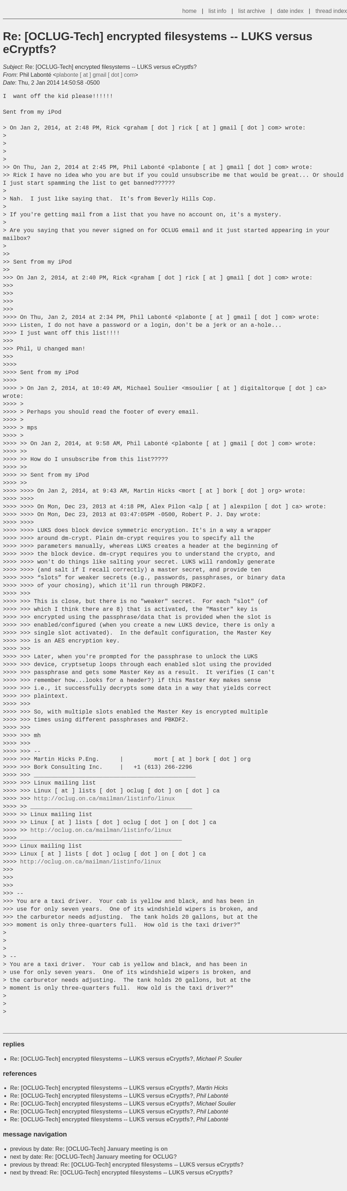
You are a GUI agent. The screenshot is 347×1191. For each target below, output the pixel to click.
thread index (331, 11)
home (189, 11)
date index (290, 11)
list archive (251, 11)
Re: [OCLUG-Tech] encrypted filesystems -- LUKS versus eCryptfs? (101, 1059)
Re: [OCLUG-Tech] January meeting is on (111, 1149)
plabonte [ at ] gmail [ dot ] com (95, 75)
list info (218, 11)
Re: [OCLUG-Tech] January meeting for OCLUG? (110, 1157)
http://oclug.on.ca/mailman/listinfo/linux (104, 799)
